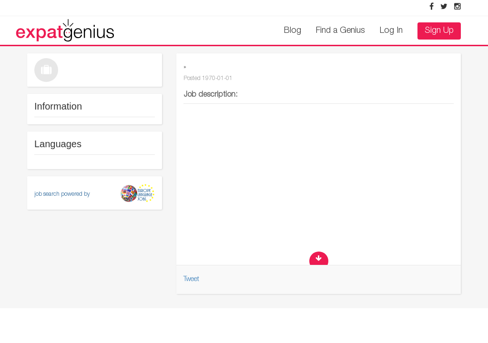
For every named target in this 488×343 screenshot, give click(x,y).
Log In (391, 31)
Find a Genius (340, 31)
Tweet (191, 279)
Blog (292, 31)
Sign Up (439, 31)
